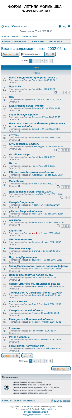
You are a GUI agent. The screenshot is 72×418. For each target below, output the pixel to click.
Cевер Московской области (26, 310)
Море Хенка (16, 181)
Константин (37, 222)
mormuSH (37, 194)
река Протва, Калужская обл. (27, 345)
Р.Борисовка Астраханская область (31, 172)
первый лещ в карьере (23, 114)
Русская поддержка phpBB (36, 412)
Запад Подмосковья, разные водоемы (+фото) (38, 266)
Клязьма (14, 328)
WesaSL (36, 339)
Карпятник (15, 230)
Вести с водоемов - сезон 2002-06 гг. (33, 48)
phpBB (29, 406)
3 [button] (38, 60)
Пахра (13, 163)
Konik (34, 184)
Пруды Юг (15, 86)
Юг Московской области (24, 143)
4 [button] (42, 60)
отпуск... (14, 135)
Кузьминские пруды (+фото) (27, 105)
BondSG (36, 304)
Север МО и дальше (21, 202)
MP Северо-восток (20, 239)
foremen (36, 117)
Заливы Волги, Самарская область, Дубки (35, 292)
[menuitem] (5, 26)
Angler (35, 233)
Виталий (36, 251)
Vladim (35, 205)
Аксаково (15, 220)
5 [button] (46, 60)
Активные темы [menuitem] (29, 36)
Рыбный (36, 268)
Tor (33, 80)
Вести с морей (18, 301)
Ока (11, 96)
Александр (37, 146)
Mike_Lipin (37, 214)
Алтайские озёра (19, 154)
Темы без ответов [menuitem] (9, 36)
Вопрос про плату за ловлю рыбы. (31, 274)
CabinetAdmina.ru (48, 409)
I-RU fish (36, 99)
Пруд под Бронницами (23, 257)
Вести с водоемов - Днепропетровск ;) (33, 77)
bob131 (35, 129)
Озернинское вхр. (20, 248)
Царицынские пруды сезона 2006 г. (31, 191)
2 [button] (34, 60)
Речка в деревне (19, 337)
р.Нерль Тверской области (25, 211)
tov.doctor (36, 260)
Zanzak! (36, 108)
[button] (51, 61)
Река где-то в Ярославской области (31, 319)
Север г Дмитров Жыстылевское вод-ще (34, 283)
